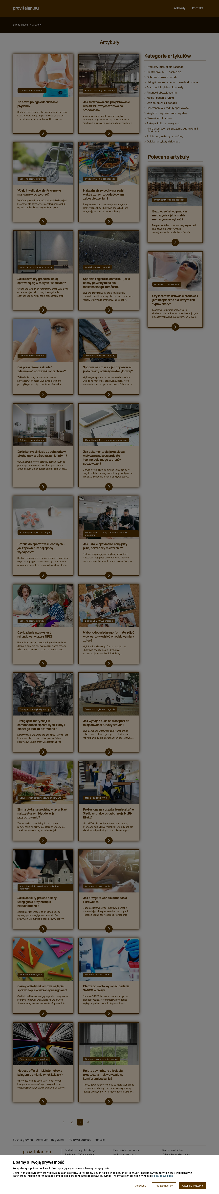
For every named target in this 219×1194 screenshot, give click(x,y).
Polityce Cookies (162, 1175)
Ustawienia (140, 1185)
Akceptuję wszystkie (192, 1185)
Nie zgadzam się (164, 1185)
